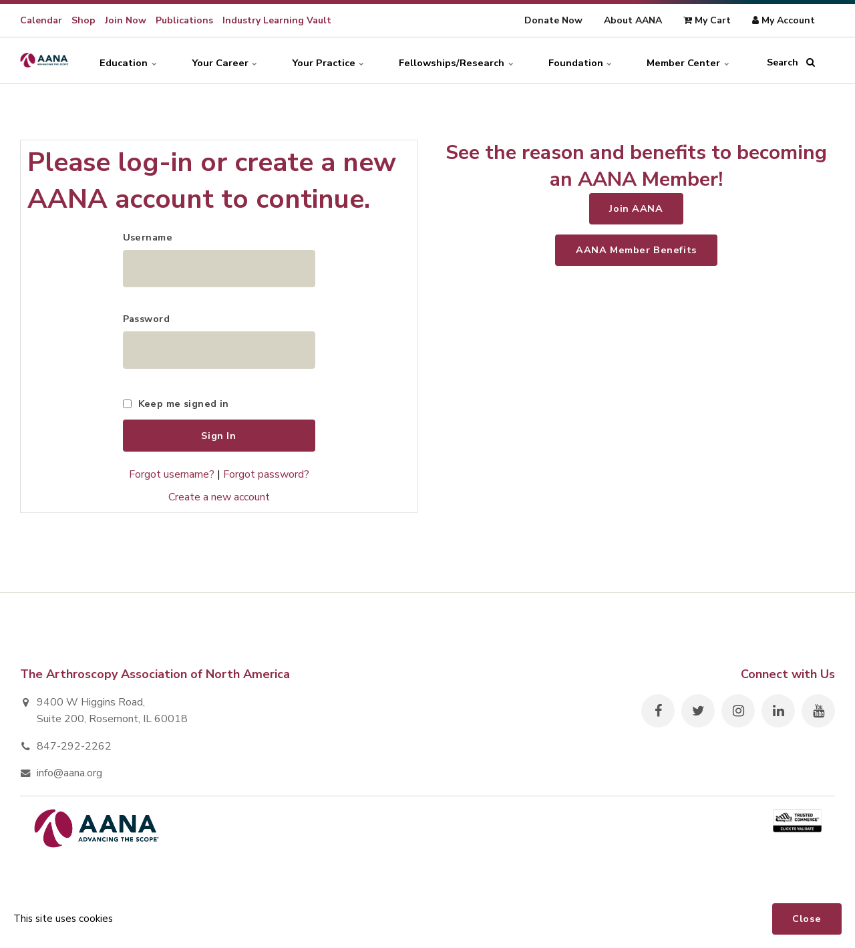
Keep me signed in (183, 407)
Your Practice (318, 59)
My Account (783, 20)
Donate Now (553, 20)
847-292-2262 (74, 750)
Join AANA (636, 208)
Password (146, 320)
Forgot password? (266, 478)
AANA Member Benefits (636, 250)
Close (806, 918)
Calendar (41, 20)
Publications (184, 20)
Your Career (212, 59)
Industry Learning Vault (276, 20)
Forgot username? (171, 478)
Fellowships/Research (448, 59)
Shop (83, 20)
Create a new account (219, 500)
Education (113, 59)
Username (147, 237)
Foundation (574, 59)
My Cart (707, 20)
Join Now (125, 20)
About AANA (633, 20)
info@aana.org (69, 777)
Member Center (686, 59)
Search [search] (791, 59)
